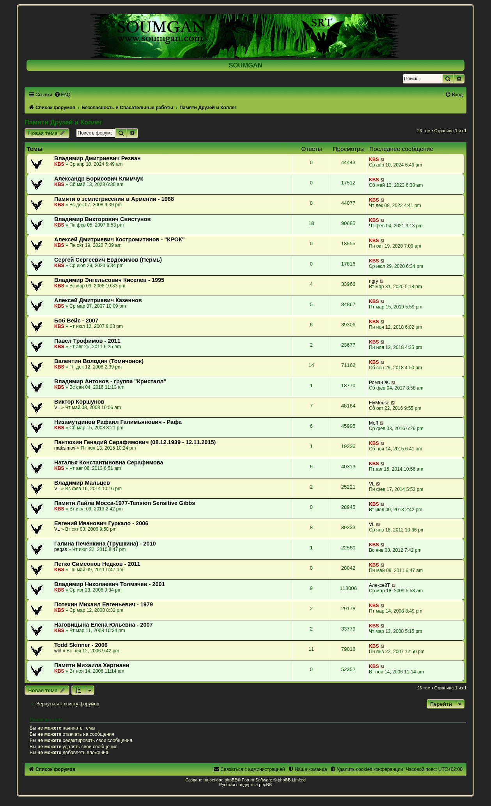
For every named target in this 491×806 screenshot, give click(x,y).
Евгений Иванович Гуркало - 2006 (101, 523)
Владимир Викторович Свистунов (102, 219)
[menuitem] (62, 94)
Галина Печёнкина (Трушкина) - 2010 (105, 543)
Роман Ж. (379, 382)
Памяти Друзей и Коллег (63, 122)
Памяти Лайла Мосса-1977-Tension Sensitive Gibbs (124, 503)
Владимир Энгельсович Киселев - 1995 (109, 280)
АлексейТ (379, 585)
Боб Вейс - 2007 (76, 320)
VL (57, 407)
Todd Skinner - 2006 (81, 645)
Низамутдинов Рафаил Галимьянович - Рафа (118, 422)
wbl (57, 651)
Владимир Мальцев (82, 483)
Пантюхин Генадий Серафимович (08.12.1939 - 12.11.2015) (135, 442)
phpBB (231, 780)
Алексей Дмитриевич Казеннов (98, 300)
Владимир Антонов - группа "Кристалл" (110, 381)
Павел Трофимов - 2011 (87, 341)
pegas (60, 549)
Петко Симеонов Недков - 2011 (97, 564)
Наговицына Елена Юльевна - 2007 (103, 625)
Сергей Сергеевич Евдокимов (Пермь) (108, 260)
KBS (59, 164)
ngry (373, 281)
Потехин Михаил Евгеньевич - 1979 (103, 604)
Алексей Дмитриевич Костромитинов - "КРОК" (119, 239)
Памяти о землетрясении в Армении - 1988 (114, 199)
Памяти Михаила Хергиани (91, 665)
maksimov (64, 448)
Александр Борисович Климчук (98, 178)
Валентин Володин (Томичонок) (99, 361)
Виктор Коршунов (79, 402)
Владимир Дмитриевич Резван (97, 158)
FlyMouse (379, 403)
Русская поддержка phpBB (245, 784)
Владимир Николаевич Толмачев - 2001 (109, 584)
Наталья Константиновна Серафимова (108, 462)
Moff (373, 423)
